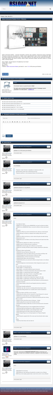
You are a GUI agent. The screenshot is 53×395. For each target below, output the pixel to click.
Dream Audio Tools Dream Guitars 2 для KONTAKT (12, 101)
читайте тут (31, 89)
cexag (15, 348)
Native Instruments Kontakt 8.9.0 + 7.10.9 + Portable (13, 107)
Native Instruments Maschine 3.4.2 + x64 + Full (12, 105)
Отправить (9, 135)
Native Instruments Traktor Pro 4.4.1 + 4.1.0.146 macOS (13, 109)
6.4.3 (29, 66)
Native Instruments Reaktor (12, 66)
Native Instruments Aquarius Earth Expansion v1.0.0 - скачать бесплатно (16, 103)
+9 (5, 74)
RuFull (15, 146)
